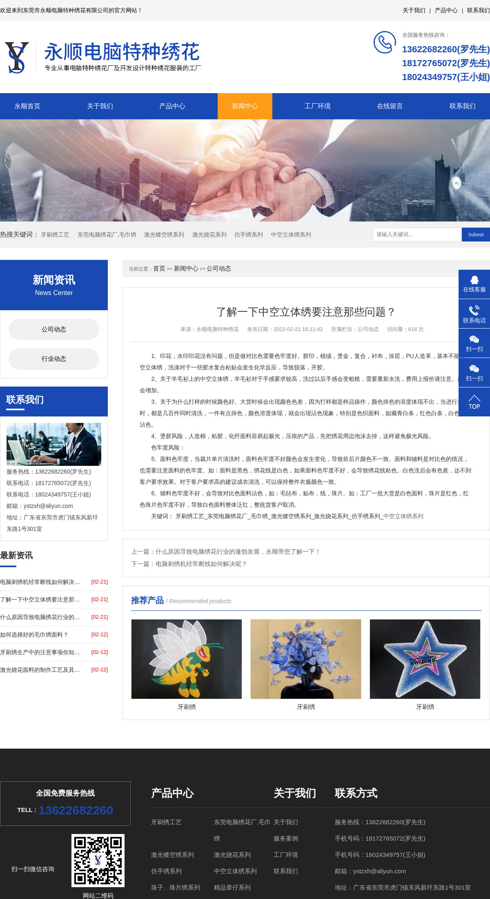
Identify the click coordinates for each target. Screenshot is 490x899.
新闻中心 (245, 106)
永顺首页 (27, 106)
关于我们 (414, 10)
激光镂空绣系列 (164, 234)
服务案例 (286, 838)
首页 (159, 268)
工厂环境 (318, 106)
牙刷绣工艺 (55, 234)
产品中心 (446, 10)
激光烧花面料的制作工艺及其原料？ (40, 669)
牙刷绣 (187, 706)
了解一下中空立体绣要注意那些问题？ (40, 599)
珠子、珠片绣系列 (175, 887)
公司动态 (54, 329)
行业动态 (54, 358)
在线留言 (390, 106)
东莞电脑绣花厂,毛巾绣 (107, 234)
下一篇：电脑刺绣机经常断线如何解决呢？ (189, 563)
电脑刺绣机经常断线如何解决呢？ (40, 582)
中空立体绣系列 (291, 234)
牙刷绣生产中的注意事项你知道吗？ (40, 652)
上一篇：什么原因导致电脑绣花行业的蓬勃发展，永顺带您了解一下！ (226, 551)
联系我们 (478, 10)
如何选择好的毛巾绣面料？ (34, 634)
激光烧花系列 (209, 234)
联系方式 (356, 793)
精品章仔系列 (232, 887)
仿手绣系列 (248, 234)
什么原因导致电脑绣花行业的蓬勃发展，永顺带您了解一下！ (40, 617)
